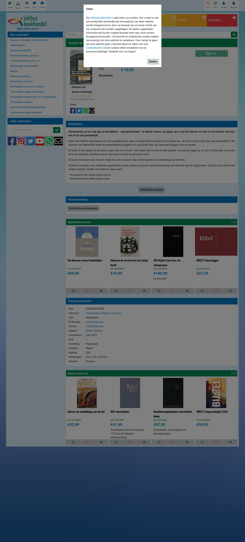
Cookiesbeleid (94, 47)
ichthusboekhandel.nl (102, 17)
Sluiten (153, 61)
